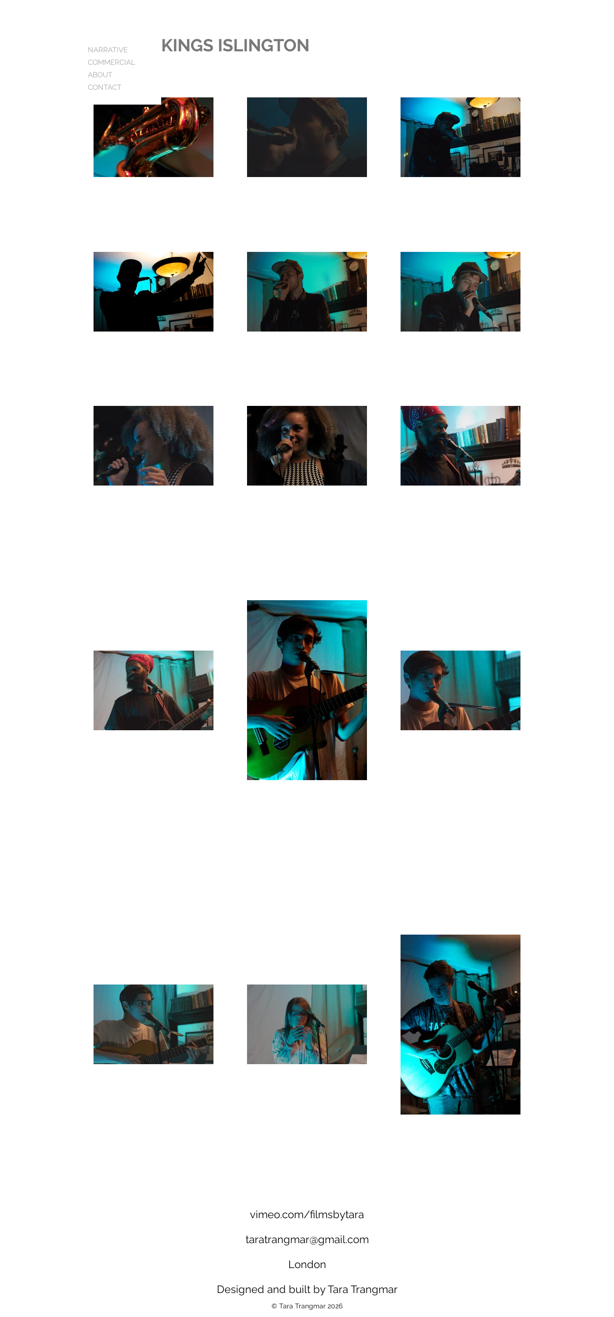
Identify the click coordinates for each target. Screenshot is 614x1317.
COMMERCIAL (111, 62)
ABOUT (100, 75)
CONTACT (104, 87)
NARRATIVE (108, 50)
